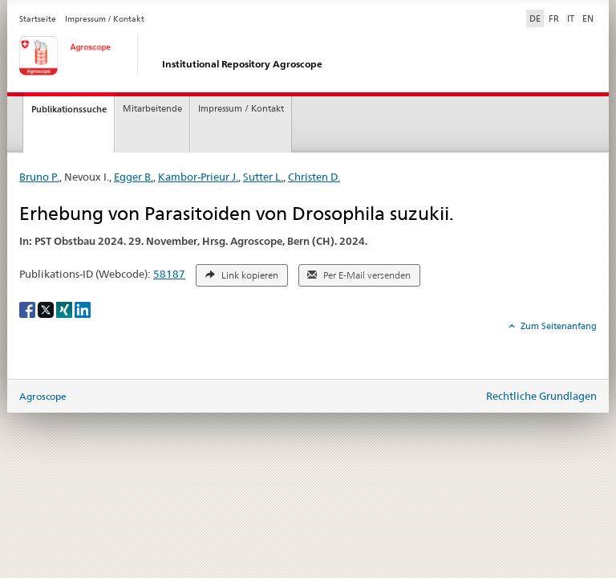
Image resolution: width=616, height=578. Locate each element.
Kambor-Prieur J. (198, 176)
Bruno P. (39, 176)
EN (588, 18)
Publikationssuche (69, 109)
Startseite (37, 18)
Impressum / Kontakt (104, 18)
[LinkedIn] (83, 309)
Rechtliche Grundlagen (541, 395)
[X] (47, 309)
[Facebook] (28, 309)
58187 (169, 273)
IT (570, 18)
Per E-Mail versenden (359, 275)
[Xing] (65, 309)
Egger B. (133, 176)
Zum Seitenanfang (557, 326)
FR (554, 18)
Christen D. (314, 176)
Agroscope (43, 396)
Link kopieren (241, 275)
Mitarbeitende (152, 109)
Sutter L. (263, 176)
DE (536, 17)
